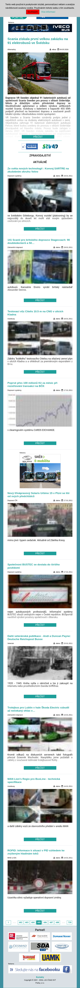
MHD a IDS (11, 858)
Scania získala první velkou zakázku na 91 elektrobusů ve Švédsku (37, 41)
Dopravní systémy (14, 176)
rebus (52, 49)
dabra (56, 176)
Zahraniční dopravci (15, 247)
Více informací (48, 12)
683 (26, 922)
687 (51, 922)
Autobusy (11, 319)
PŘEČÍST (40, 228)
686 (45, 922)
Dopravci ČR (12, 500)
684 (33, 922)
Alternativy (11, 49)
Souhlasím (33, 12)
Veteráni (10, 643)
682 (20, 922)
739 (69, 922)
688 (57, 922)
